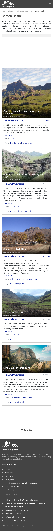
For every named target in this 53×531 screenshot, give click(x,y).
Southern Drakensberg (13, 120)
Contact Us (26, 430)
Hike (11, 143)
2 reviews (46, 256)
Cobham (13, 138)
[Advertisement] (26, 52)
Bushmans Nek (15, 279)
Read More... (8, 135)
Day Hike (17, 143)
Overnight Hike (26, 143)
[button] (50, 4)
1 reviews (46, 121)
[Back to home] (8, 4)
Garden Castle (15, 207)
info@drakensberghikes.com (20, 490)
